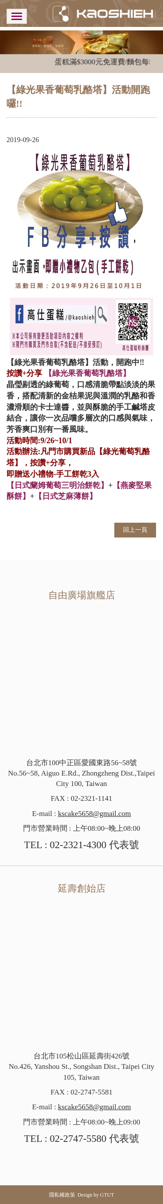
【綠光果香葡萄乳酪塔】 (87, 373)
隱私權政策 (62, 1195)
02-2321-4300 (78, 844)
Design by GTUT (95, 1195)
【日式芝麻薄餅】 (65, 496)
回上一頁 (135, 530)
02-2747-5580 (78, 1138)
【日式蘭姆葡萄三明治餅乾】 (57, 485)
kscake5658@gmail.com (94, 813)
